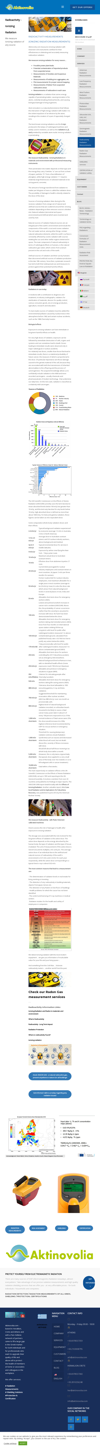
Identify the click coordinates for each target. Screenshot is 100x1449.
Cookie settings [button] (10, 1443)
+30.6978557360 (75, 1374)
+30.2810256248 (75, 1382)
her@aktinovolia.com (77, 1390)
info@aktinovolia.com (77, 1401)
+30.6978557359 (75, 1340)
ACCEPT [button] (23, 1443)
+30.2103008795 (75, 1349)
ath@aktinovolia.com (77, 1357)
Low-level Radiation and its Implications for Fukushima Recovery (49, 790)
